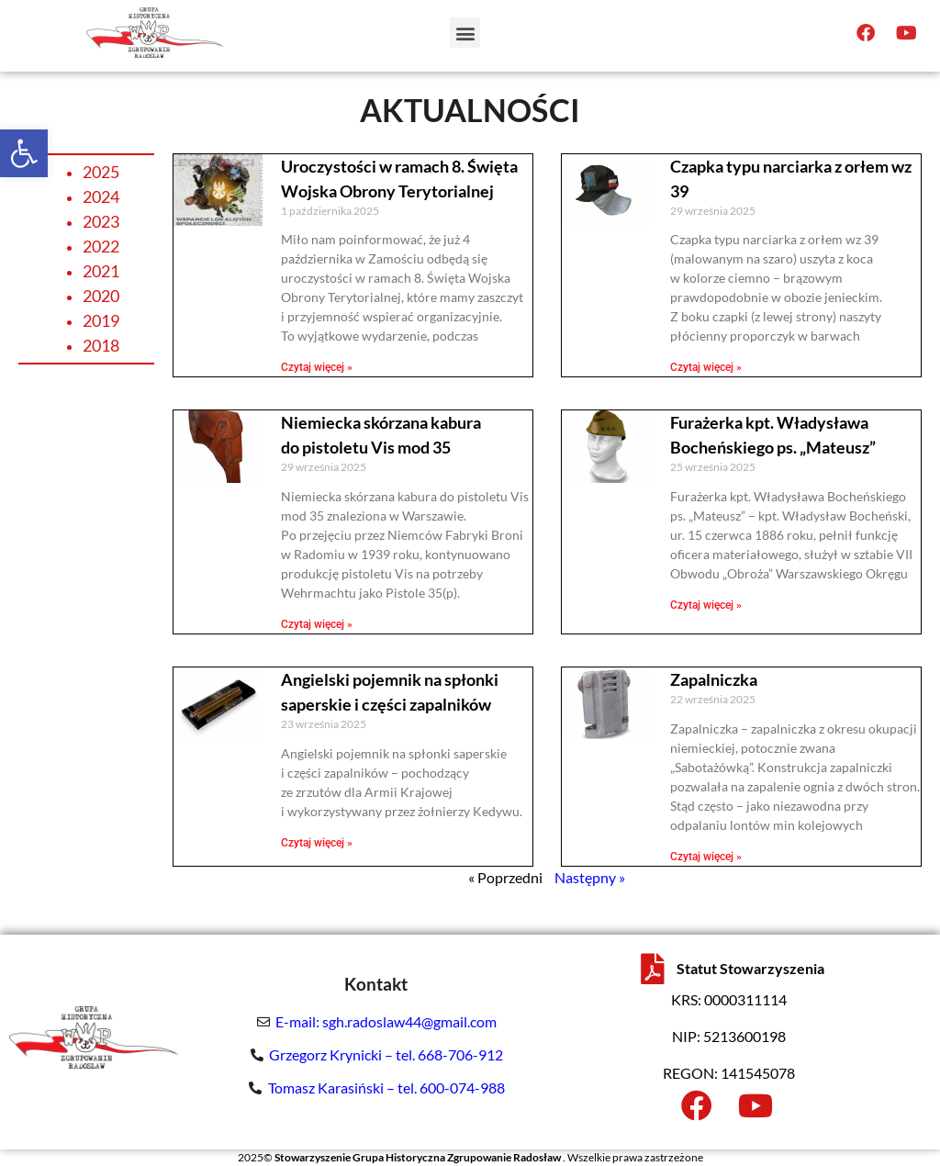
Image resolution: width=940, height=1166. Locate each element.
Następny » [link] (589, 877)
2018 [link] (101, 345)
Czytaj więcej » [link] (316, 367)
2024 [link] (101, 196)
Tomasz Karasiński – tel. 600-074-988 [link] (386, 1087)
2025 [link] (101, 172)
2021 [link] (101, 271)
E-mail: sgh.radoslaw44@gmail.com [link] (386, 1021)
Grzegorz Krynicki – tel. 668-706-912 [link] (386, 1054)
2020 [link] (101, 296)
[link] (24, 153)
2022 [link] (101, 246)
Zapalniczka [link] (713, 679)
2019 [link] (101, 320)
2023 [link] (101, 221)
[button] (465, 26)
